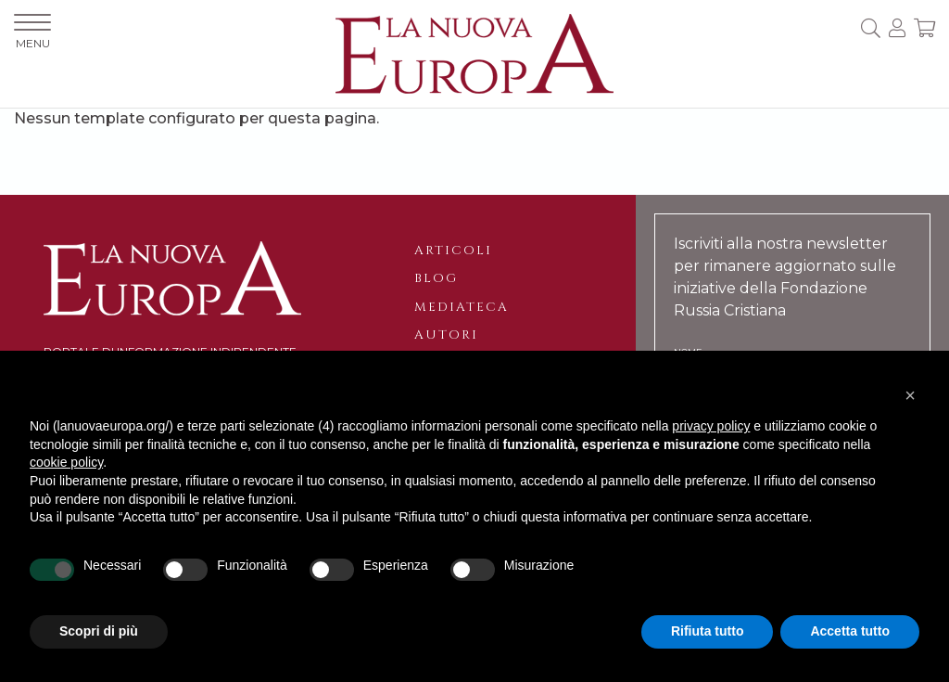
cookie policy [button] (66, 462)
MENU (32, 32)
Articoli (453, 250)
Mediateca (461, 307)
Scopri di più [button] (98, 631)
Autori (446, 335)
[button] (910, 395)
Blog (436, 278)
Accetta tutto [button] (850, 631)
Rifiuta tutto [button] (707, 631)
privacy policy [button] (711, 425)
